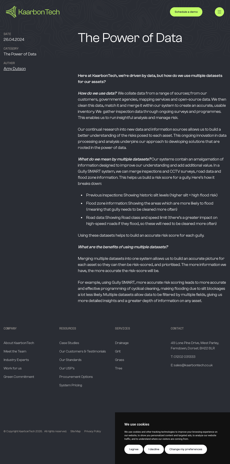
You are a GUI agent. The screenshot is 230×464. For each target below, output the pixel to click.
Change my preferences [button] (185, 449)
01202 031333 (184, 357)
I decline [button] (154, 449)
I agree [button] (133, 449)
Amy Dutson (15, 68)
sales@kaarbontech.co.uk (193, 365)
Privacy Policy (92, 431)
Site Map (75, 431)
